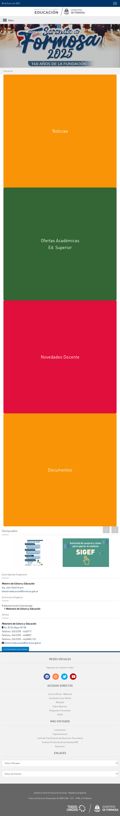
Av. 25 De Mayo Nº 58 (15, 627)
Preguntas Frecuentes (60, 710)
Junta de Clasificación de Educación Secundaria (60, 738)
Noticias (60, 131)
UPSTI (60, 714)
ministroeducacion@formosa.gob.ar (20, 591)
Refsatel (60, 702)
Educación (8, 71)
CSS (72, 798)
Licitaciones (60, 730)
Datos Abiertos (60, 706)
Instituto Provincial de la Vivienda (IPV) (60, 742)
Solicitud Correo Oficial (60, 698)
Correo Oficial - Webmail (60, 694)
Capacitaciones (60, 734)
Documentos (60, 470)
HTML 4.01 (80, 798)
